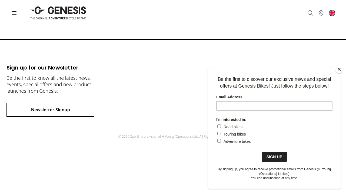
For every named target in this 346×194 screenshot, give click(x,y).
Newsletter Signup (50, 110)
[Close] (339, 69)
